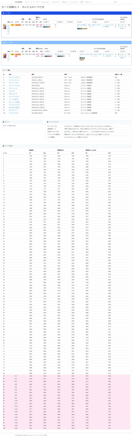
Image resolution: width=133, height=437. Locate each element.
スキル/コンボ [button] (45, 2)
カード (32, 2)
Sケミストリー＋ (62, 54)
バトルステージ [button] (55, 2)
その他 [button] (81, 2)
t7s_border (18, 2)
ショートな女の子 (13, 99)
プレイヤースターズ (14, 77)
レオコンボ (12, 91)
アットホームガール (14, 105)
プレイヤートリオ (13, 82)
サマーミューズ (13, 88)
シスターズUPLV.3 (122, 26)
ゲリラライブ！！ (13, 110)
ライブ (37, 2)
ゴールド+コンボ (13, 113)
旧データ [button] (88, 2)
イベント (26, 2)
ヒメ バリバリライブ (9, 58)
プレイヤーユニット (14, 80)
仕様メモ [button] (64, 2)
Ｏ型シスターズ (13, 94)
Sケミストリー (47, 25)
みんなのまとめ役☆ (14, 107)
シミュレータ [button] (73, 2)
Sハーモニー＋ (48, 54)
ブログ (115, 2)
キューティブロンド (14, 96)
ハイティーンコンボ (14, 85)
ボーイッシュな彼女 (14, 102)
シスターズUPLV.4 (122, 56)
